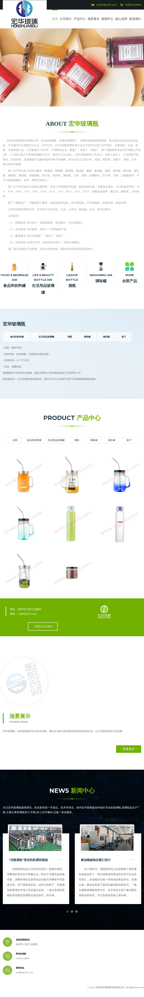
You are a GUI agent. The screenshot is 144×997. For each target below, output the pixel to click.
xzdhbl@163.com (104, 4)
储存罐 (106, 336)
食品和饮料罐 (17, 336)
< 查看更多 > (128, 749)
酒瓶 (70, 336)
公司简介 (66, 18)
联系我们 (135, 18)
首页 (55, 18)
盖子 (124, 336)
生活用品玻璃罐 (46, 336)
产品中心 (80, 18)
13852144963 (130, 4)
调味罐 (87, 336)
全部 (15, 440)
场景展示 (94, 18)
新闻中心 (107, 18)
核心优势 (121, 18)
